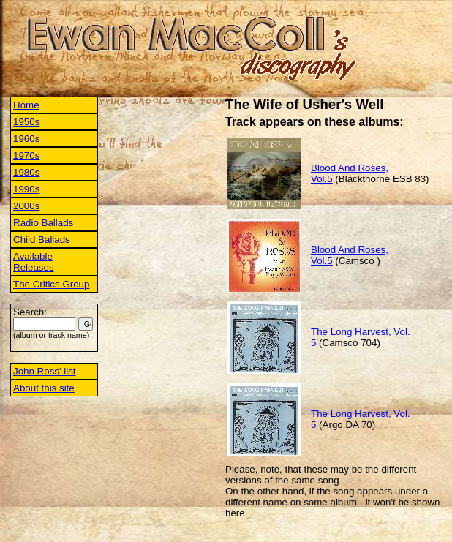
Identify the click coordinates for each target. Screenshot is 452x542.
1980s (26, 172)
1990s (26, 189)
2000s (26, 205)
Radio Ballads (43, 222)
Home (26, 104)
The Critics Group (51, 284)
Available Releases (33, 262)
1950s (26, 121)
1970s (26, 155)
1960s (26, 138)
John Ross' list (44, 371)
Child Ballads (41, 239)
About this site (44, 388)
